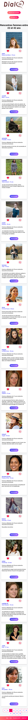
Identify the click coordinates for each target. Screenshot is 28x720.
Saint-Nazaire (5, 605)
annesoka (4, 138)
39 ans (7, 97)
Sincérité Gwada (6, 476)
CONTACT (24, 718)
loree (3, 688)
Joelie (3, 645)
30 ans (11, 351)
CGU (10, 718)
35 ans (13, 55)
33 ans (11, 478)
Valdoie (4, 393)
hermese (4, 265)
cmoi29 (4, 96)
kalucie (4, 519)
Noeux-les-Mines (6, 55)
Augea (3, 435)
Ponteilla (4, 139)
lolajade (4, 349)
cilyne (3, 53)
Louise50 (4, 180)
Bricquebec (5, 689)
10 (14, 713)
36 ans (8, 224)
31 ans (8, 393)
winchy (4, 392)
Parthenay (4, 562)
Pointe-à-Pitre (5, 478)
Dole (3, 647)
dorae (3, 307)
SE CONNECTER (14, 17)
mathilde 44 (5, 603)
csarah (3, 223)
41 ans (11, 182)
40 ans (9, 139)
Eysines (4, 224)
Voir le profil (14, 69)
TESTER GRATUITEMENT (14, 12)
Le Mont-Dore (5, 351)
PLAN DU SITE (16, 718)
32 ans (11, 605)
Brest (3, 97)
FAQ (7, 718)
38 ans (10, 689)
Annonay (4, 520)
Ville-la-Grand (5, 182)
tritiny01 (4, 434)
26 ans (10, 562)
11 (17, 713)
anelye (3, 561)
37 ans (7, 647)
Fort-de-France (6, 309)
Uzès (3, 266)
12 (20, 713)
